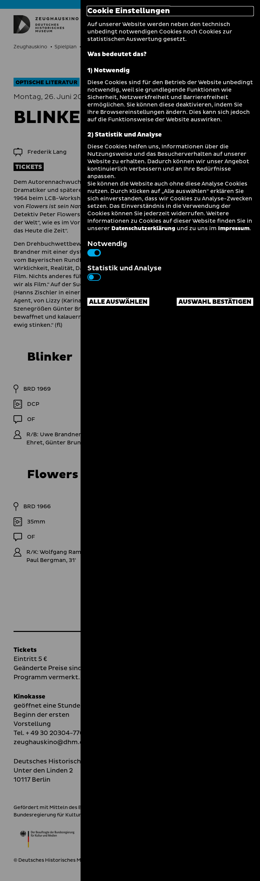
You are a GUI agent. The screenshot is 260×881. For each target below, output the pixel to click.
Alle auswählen (118, 302)
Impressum (234, 228)
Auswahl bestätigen (215, 302)
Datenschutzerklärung (143, 228)
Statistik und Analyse (124, 272)
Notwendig (107, 247)
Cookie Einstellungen (128, 11)
